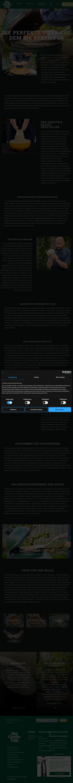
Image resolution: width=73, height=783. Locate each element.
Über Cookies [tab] (60, 377)
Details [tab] (36, 377)
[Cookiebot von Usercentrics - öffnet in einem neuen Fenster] (63, 372)
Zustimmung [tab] (12, 377)
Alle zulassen (59, 409)
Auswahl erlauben (36, 409)
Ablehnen (13, 409)
